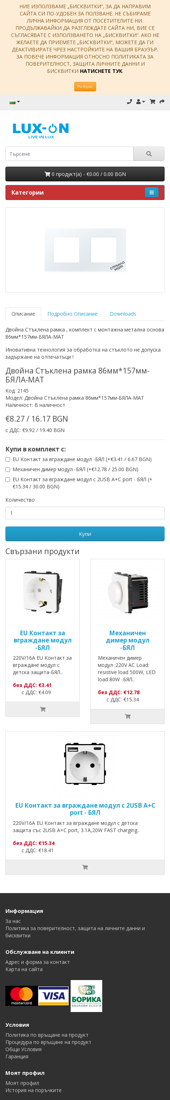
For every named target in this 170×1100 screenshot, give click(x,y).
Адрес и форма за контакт (37, 962)
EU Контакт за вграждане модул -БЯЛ (43, 640)
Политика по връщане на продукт (47, 1034)
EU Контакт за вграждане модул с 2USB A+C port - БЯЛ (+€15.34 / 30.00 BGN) (82, 483)
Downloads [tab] (123, 313)
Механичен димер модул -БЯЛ (128, 640)
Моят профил (22, 1083)
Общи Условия (23, 1049)
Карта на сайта (24, 969)
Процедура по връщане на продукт (48, 1042)
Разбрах (85, 86)
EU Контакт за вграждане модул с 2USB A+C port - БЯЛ (85, 809)
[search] (69, 154)
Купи (85, 533)
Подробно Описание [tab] (72, 313)
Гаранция (16, 1056)
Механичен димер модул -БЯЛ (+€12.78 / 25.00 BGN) (75, 469)
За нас (13, 921)
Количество (20, 499)
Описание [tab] (23, 313)
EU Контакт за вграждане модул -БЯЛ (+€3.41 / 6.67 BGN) (82, 459)
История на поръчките (33, 1090)
